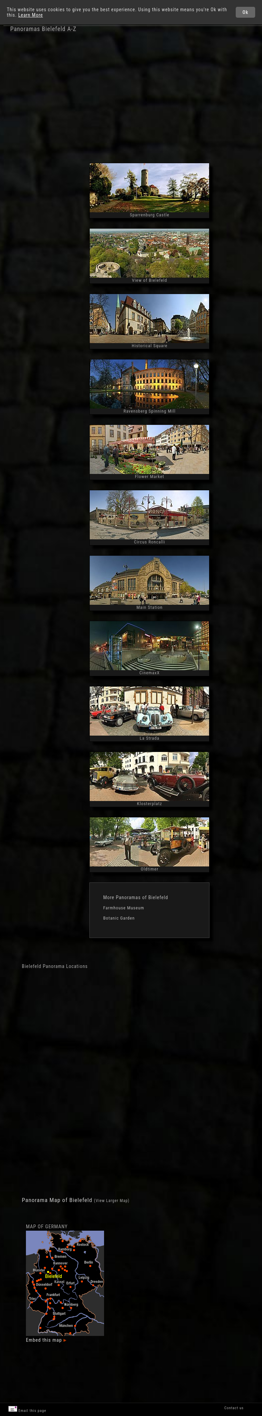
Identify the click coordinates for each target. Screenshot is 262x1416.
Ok (245, 12)
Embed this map (46, 1340)
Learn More (30, 15)
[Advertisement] (147, 98)
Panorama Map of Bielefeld (58, 1200)
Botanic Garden (119, 918)
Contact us (234, 1408)
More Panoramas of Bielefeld (135, 897)
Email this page (27, 1409)
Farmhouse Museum (123, 907)
